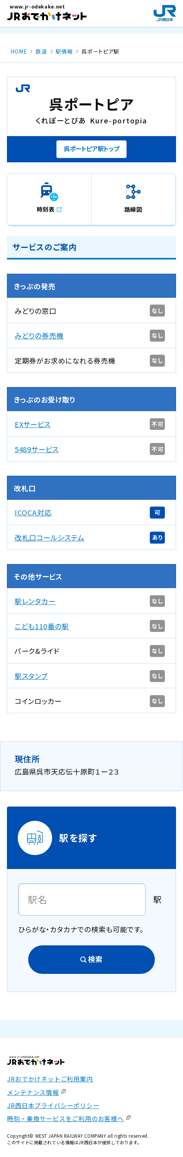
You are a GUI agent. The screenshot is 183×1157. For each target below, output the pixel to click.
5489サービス (37, 449)
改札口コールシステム (50, 537)
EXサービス (33, 424)
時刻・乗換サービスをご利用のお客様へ (65, 1118)
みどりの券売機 (39, 335)
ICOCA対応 (33, 512)
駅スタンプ (31, 676)
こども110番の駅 (42, 626)
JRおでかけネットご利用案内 (50, 1078)
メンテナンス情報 (33, 1092)
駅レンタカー (35, 601)
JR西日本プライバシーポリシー (53, 1105)
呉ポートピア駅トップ (91, 148)
